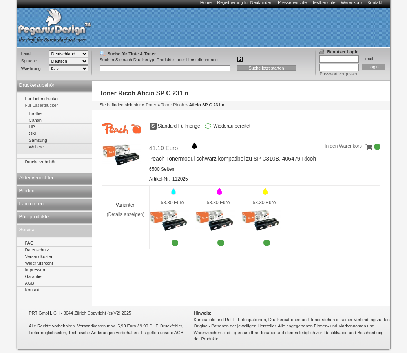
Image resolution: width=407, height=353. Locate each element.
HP (32, 126)
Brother (36, 113)
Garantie (33, 276)
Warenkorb (351, 2)
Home (206, 2)
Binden (27, 191)
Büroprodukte (34, 216)
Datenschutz (37, 249)
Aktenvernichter (36, 178)
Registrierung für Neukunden (244, 2)
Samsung (38, 140)
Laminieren (31, 204)
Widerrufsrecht (39, 263)
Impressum (35, 269)
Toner (151, 104)
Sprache (29, 61)
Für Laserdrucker (41, 105)
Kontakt (374, 2)
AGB (29, 283)
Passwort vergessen (339, 74)
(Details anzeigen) (126, 214)
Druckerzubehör (37, 85)
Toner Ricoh (172, 104)
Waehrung (31, 68)
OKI (33, 133)
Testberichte (323, 2)
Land (26, 53)
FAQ (29, 243)
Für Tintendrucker (42, 98)
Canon (35, 120)
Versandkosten (39, 256)
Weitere (36, 146)
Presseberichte (292, 2)
